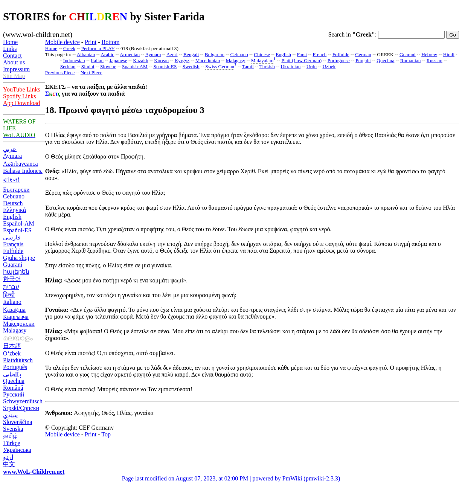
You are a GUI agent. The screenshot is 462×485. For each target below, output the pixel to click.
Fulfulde (13, 251)
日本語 (12, 346)
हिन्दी (9, 294)
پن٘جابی (12, 374)
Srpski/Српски (21, 408)
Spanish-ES (165, 66)
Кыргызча (16, 317)
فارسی (12, 237)
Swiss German (219, 66)
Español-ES (17, 230)
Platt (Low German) (301, 60)
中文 (9, 464)
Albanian (86, 54)
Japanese (118, 60)
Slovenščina (17, 422)
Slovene (108, 66)
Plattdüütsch (18, 360)
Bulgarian (214, 54)
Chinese (262, 54)
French (319, 54)
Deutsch (13, 203)
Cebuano (13, 196)
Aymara (12, 156)
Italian (97, 60)
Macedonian (207, 60)
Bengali (191, 54)
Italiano (12, 302)
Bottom (111, 42)
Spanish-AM (135, 66)
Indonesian (74, 60)
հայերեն (16, 271)
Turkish (267, 66)
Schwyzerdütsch (23, 401)
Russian (434, 60)
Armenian (130, 54)
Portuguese (339, 60)
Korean (161, 60)
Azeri (171, 54)
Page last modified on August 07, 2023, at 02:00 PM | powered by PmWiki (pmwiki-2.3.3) (231, 478)
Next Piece (91, 72)
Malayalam (262, 60)
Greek (69, 48)
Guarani (13, 264)
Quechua (13, 381)
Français (13, 244)
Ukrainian (290, 66)
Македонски (19, 323)
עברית (11, 287)
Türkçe (11, 443)
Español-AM (18, 223)
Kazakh (140, 60)
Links (10, 49)
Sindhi (88, 66)
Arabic (107, 54)
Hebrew (429, 54)
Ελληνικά (14, 210)
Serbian (68, 66)
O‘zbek (12, 353)
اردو (8, 457)
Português (15, 367)
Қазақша (14, 310)
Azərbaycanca (20, 163)
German (363, 54)
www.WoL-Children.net (33, 471)
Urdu (311, 66)
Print (90, 42)
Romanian (410, 60)
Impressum (16, 69)
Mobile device (62, 42)
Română (13, 387)
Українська (17, 450)
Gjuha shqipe (19, 258)
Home (10, 42)
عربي (10, 149)
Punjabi (363, 60)
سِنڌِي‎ (10, 415)
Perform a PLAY (98, 48)
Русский (13, 394)
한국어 (12, 279)
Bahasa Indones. (23, 171)
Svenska (13, 429)
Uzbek (329, 66)
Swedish (191, 66)
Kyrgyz (182, 60)
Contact (12, 55)
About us (14, 62)
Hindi (448, 54)
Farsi (302, 54)
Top (106, 434)
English (12, 217)
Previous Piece (60, 72)
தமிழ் (10, 435)
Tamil (248, 66)
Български (16, 189)
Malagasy (14, 330)
